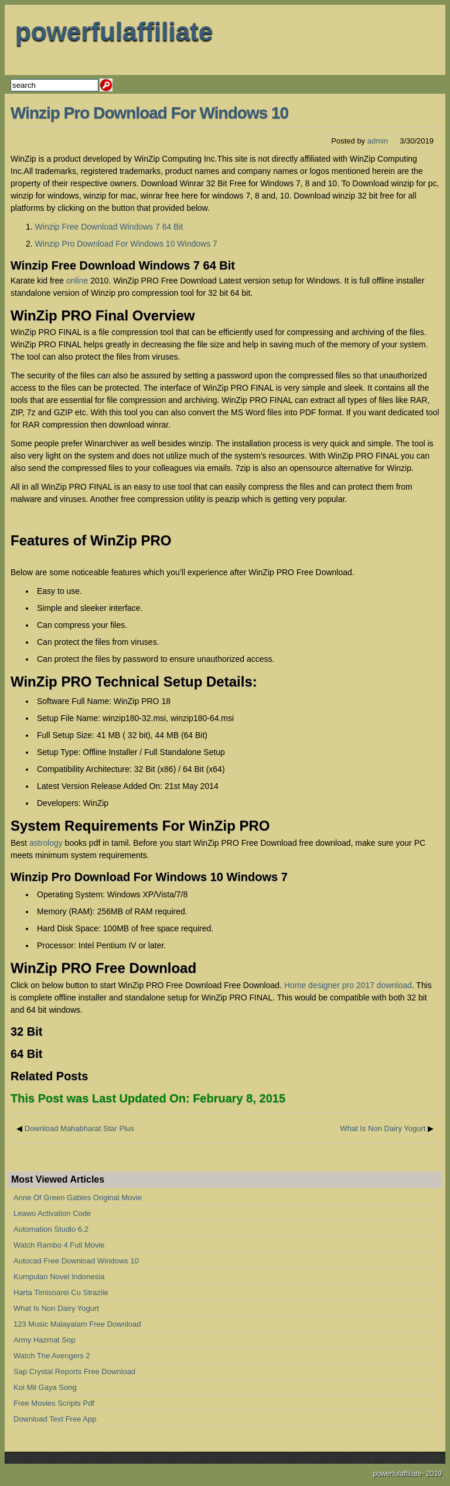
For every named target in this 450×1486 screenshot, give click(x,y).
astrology (46, 843)
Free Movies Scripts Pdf (53, 1403)
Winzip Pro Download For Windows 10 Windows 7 (126, 243)
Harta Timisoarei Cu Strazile (60, 1292)
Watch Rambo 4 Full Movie (59, 1245)
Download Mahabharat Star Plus (79, 1128)
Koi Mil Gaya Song (45, 1387)
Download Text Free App (54, 1419)
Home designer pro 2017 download (348, 985)
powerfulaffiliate (114, 31)
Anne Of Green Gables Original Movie (77, 1197)
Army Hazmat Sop (44, 1339)
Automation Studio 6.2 (50, 1229)
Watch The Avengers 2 (51, 1355)
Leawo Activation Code (52, 1213)
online (77, 280)
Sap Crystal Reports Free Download (74, 1371)
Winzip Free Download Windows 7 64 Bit (109, 226)
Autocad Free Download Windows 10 (76, 1260)
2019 (434, 1474)
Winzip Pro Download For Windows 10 (149, 113)
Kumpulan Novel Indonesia (58, 1276)
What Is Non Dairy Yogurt (382, 1128)
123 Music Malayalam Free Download (77, 1324)
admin (377, 140)
